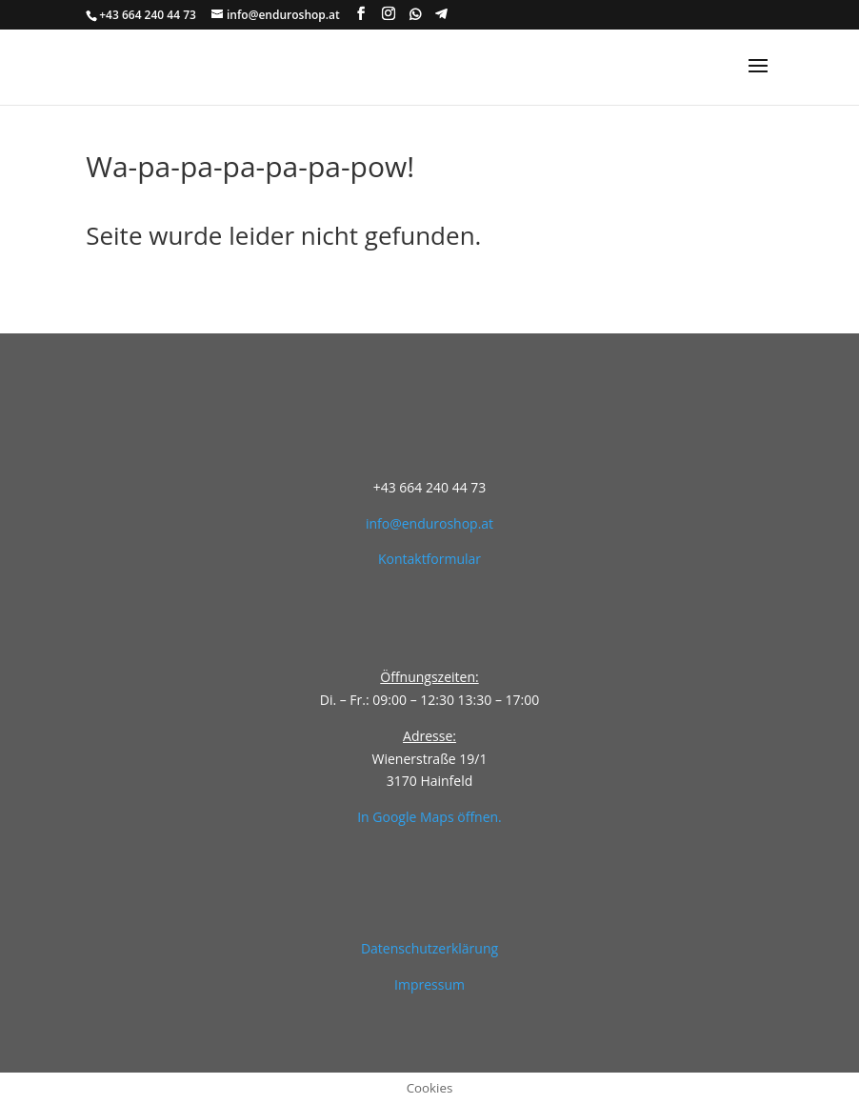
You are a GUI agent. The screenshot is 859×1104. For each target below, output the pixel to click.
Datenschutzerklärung (429, 948)
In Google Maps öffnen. (429, 817)
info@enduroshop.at (429, 523)
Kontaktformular (429, 559)
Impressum (429, 984)
